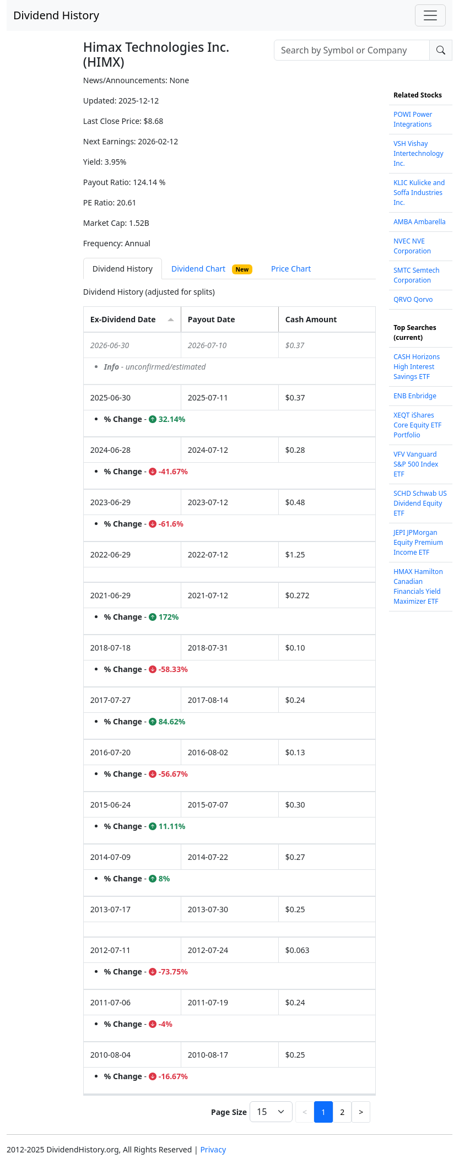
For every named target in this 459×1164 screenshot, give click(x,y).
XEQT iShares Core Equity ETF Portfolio (417, 425)
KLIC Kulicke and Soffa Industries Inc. (419, 192)
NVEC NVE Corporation (412, 246)
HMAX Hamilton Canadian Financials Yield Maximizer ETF (418, 586)
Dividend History (56, 15)
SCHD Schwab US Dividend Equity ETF (420, 503)
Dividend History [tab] (123, 268)
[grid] (229, 713)
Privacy (213, 1149)
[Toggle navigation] (430, 15)
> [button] (361, 1112)
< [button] (305, 1112)
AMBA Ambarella (419, 221)
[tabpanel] (229, 705)
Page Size (229, 1112)
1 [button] (323, 1112)
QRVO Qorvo (413, 299)
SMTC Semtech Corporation (416, 275)
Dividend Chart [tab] (211, 268)
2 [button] (342, 1112)
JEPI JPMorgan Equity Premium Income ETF (418, 542)
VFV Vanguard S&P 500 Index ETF (415, 464)
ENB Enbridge (414, 395)
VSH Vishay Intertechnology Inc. (418, 153)
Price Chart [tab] (291, 268)
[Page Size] (271, 1111)
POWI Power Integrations (412, 119)
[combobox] (352, 50)
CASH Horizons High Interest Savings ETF (416, 366)
